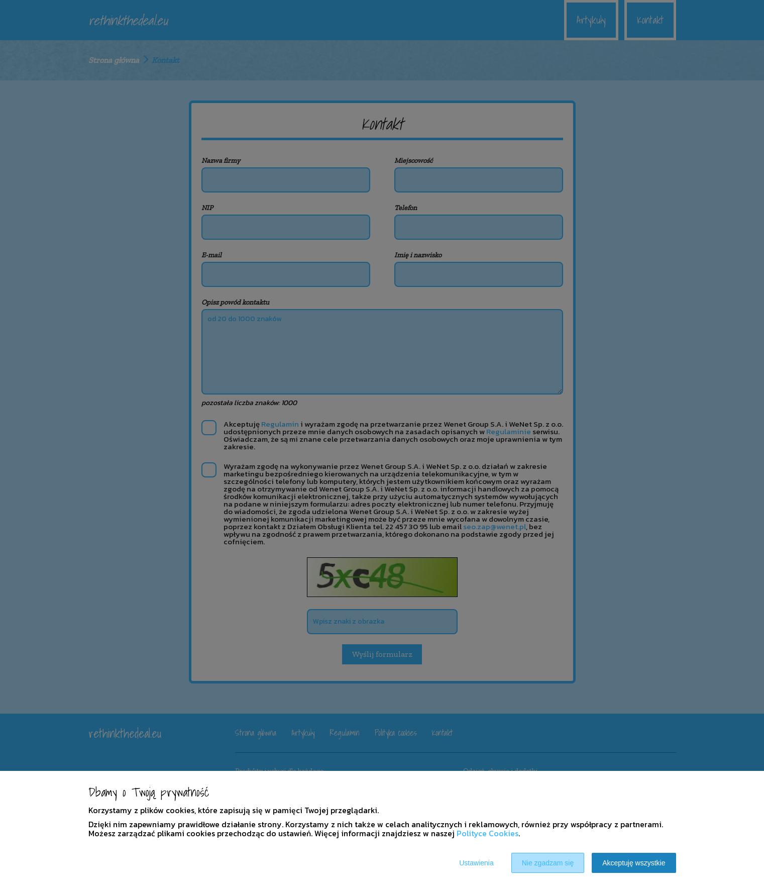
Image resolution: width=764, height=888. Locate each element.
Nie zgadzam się (548, 863)
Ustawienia (476, 863)
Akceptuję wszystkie (633, 863)
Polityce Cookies (487, 833)
